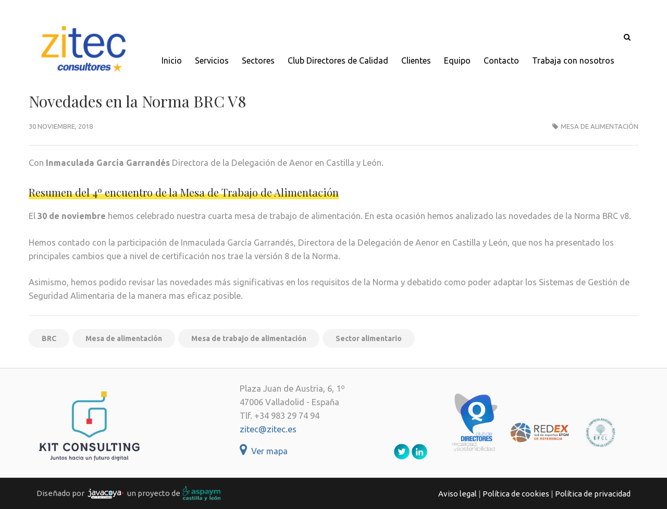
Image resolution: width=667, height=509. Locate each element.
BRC (49, 338)
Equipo (457, 60)
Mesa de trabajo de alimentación (248, 338)
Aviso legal (457, 493)
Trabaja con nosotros (573, 60)
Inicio (172, 60)
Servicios (212, 60)
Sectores (258, 60)
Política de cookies (516, 493)
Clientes (416, 60)
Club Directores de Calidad (338, 60)
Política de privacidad (593, 493)
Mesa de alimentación (599, 126)
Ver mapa (264, 451)
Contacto (501, 60)
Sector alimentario (369, 338)
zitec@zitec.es (268, 429)
